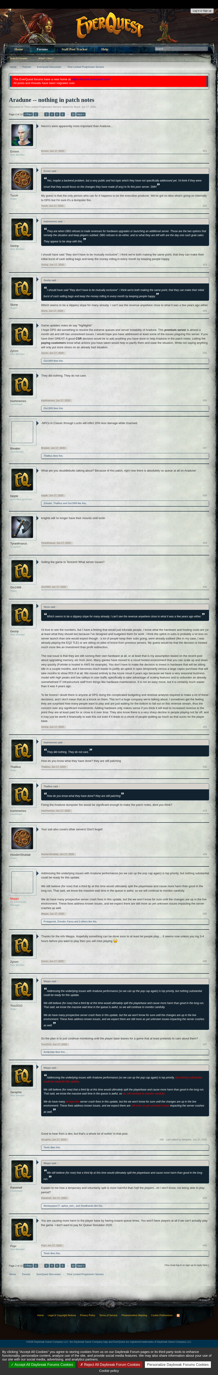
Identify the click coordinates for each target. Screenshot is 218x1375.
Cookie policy (109, 1371)
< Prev (28, 114)
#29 (205, 543)
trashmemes (18, 401)
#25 (205, 353)
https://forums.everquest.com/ (91, 79)
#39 (205, 1198)
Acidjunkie (49, 1052)
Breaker (15, 448)
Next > (80, 114)
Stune (77, 106)
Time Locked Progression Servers (42, 106)
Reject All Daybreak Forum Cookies (110, 1365)
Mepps (44, 913)
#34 (205, 854)
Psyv (13, 1246)
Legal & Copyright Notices (62, 1315)
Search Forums (18, 58)
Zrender (48, 503)
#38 (162, 1139)
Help (104, 49)
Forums (42, 49)
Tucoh (14, 195)
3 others (83, 921)
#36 (205, 961)
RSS (178, 1315)
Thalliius (48, 455)
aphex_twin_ (68, 1205)
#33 (205, 810)
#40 (205, 1245)
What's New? (46, 58)
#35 (205, 913)
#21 (205, 151)
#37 (205, 1044)
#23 (205, 264)
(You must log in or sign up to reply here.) (186, 1265)
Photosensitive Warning (134, 1315)
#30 (205, 586)
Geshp (14, 245)
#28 (205, 495)
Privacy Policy (87, 1315)
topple (14, 496)
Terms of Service (108, 1315)
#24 (205, 310)
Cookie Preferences (162, 1315)
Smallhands (87, 1205)
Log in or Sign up (202, 10)
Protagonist (50, 921)
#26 (205, 400)
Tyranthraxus (18, 543)
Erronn (14, 151)
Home (18, 49)
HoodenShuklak (20, 854)
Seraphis (16, 1092)
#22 (205, 205)
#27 (205, 448)
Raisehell (16, 1187)
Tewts (47, 1147)
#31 (205, 727)
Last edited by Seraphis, (186, 1139)
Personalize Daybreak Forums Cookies (178, 1365)
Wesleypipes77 (52, 1205)
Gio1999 (48, 360)
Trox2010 (16, 1005)
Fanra (70, 921)
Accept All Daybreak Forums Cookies (42, 1365)
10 (73, 114)
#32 (205, 766)
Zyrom (14, 351)
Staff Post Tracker (75, 49)
